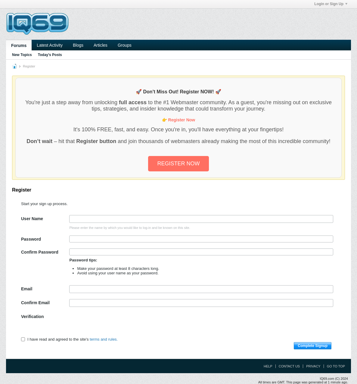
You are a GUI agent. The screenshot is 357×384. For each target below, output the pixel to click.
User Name (32, 218)
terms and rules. (104, 339)
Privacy (313, 366)
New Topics (22, 55)
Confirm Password (39, 252)
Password (31, 239)
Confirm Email (35, 302)
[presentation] (115, 324)
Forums (18, 45)
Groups (125, 45)
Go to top (336, 366)
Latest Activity (50, 45)
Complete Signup (313, 346)
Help (268, 366)
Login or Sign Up (330, 4)
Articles (100, 45)
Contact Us (289, 366)
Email (26, 288)
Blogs (78, 45)
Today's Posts (50, 55)
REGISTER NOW (178, 164)
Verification (32, 316)
